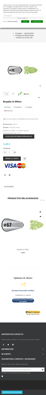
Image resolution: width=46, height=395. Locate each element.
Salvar (25, 21)
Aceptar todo (37, 21)
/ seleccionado (10, 21)
